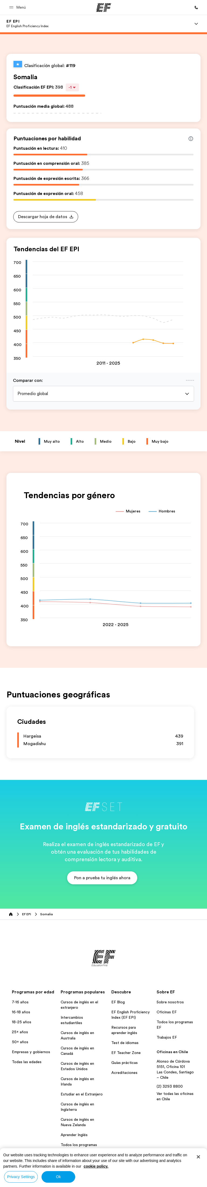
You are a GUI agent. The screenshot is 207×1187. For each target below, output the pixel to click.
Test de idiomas (125, 1043)
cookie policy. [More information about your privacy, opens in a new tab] (96, 1166)
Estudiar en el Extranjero (82, 1094)
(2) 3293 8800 (170, 1086)
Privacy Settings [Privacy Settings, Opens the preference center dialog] (21, 1177)
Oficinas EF (167, 1012)
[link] (27, 23)
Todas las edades (27, 1062)
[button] (18, 7)
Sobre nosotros (170, 1002)
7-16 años (20, 1002)
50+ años (20, 1042)
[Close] (198, 1157)
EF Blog (118, 1002)
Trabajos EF (167, 1037)
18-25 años (21, 1022)
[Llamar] (196, 7)
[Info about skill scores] (191, 138)
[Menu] (196, 23)
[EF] (103, 7)
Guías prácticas (124, 1062)
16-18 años (21, 1012)
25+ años (20, 1032)
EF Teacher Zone (126, 1052)
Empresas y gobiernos (31, 1052)
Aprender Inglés (74, 1135)
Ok (58, 1177)
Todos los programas (79, 1145)
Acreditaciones (124, 1072)
